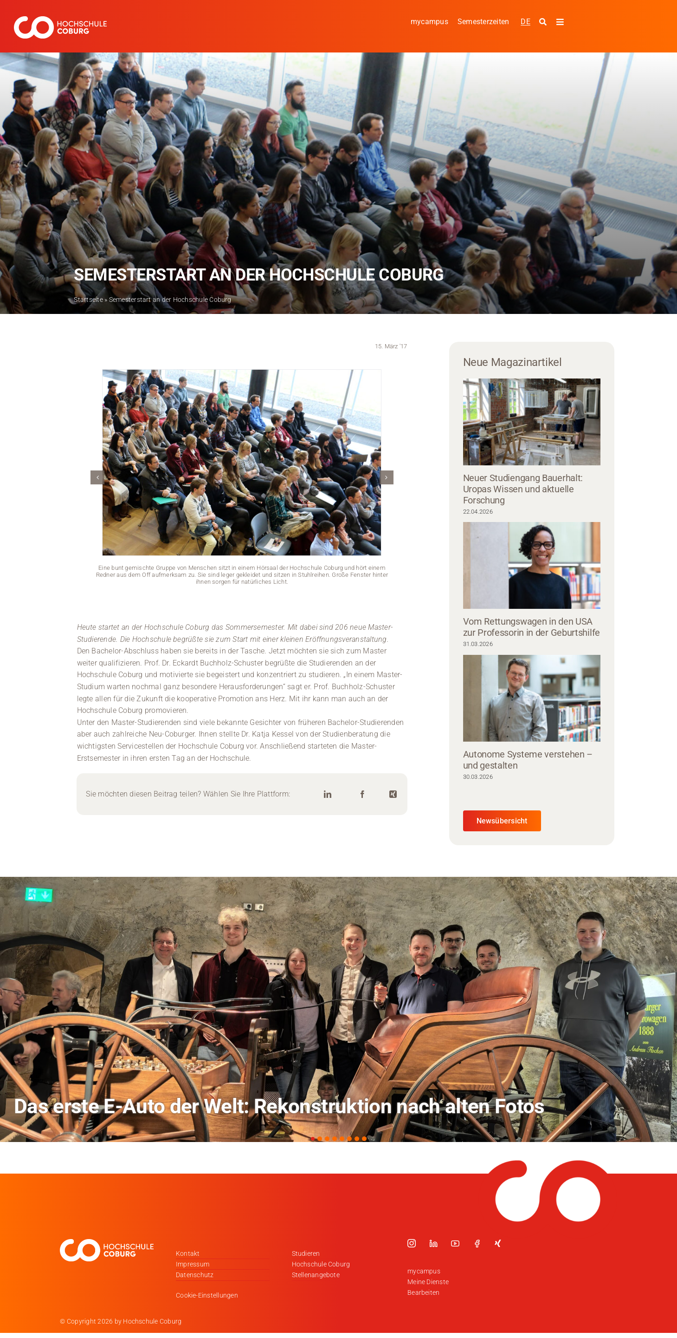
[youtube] (455, 1243)
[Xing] (393, 794)
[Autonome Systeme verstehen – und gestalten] (531, 698)
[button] (97, 477)
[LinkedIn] (327, 794)
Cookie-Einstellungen (207, 1295)
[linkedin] (433, 1243)
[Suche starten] (544, 22)
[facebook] (477, 1243)
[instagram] (411, 1243)
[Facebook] (362, 794)
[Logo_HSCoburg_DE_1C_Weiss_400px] (60, 19)
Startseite (88, 299)
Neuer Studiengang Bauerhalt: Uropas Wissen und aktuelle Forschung (523, 489)
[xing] (498, 1243)
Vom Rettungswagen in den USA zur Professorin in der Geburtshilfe (531, 627)
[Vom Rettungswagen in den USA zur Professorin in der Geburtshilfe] (531, 565)
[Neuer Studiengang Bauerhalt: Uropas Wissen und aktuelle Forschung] (531, 422)
